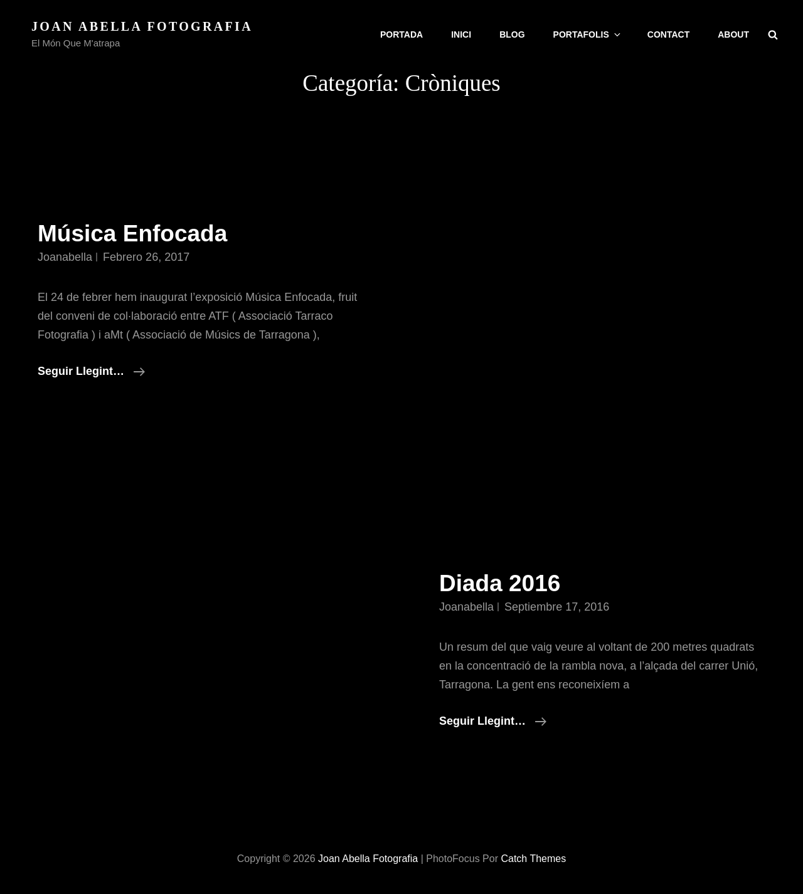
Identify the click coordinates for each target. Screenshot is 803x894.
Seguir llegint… (91, 371)
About (733, 34)
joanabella (65, 257)
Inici (461, 34)
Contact (668, 34)
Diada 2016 (499, 583)
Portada (401, 34)
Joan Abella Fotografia (142, 26)
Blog (511, 34)
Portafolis (587, 34)
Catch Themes (533, 858)
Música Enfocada (132, 233)
